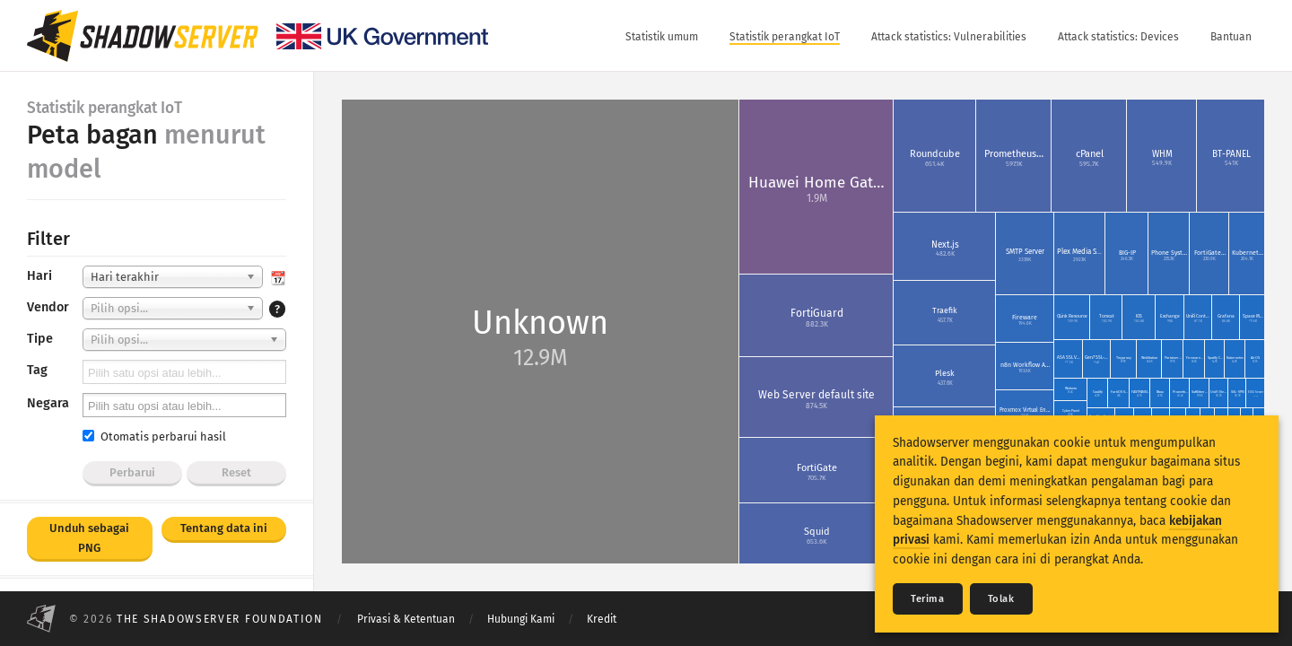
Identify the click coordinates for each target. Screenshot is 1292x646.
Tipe (40, 338)
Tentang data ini (223, 528)
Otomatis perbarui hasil (154, 436)
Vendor (48, 307)
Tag (37, 370)
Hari (39, 276)
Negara (48, 403)
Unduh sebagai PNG (89, 537)
